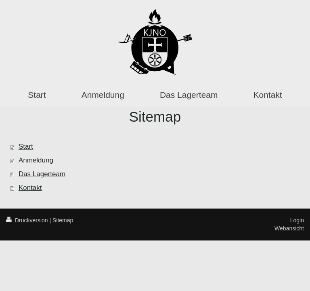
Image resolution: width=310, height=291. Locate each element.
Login (297, 220)
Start (26, 146)
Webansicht (289, 228)
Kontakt (30, 188)
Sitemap (62, 220)
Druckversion (27, 220)
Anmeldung (36, 160)
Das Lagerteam (42, 174)
